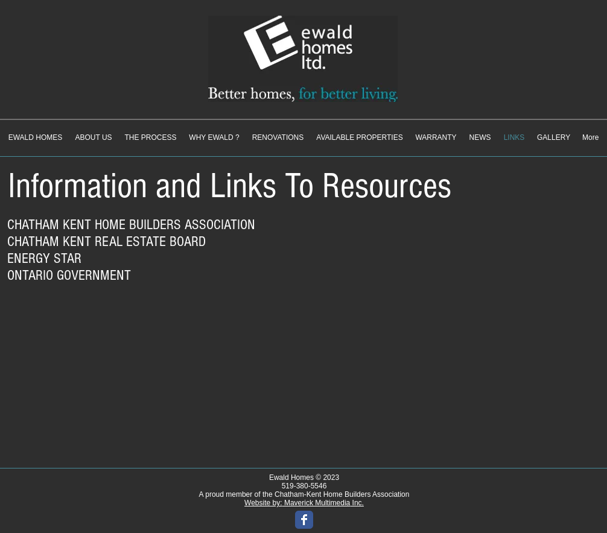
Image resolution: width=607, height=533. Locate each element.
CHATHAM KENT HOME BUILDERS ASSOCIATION (131, 224)
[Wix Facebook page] (304, 520)
